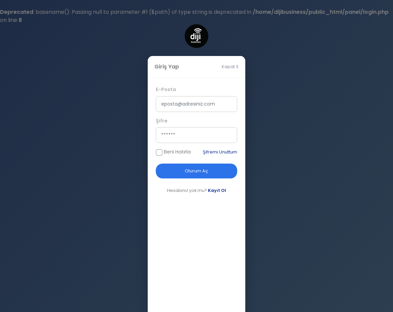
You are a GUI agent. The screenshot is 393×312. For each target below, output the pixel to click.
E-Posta (166, 89)
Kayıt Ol (217, 190)
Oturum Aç (196, 171)
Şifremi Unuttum (220, 152)
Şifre (162, 120)
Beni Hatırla (177, 151)
